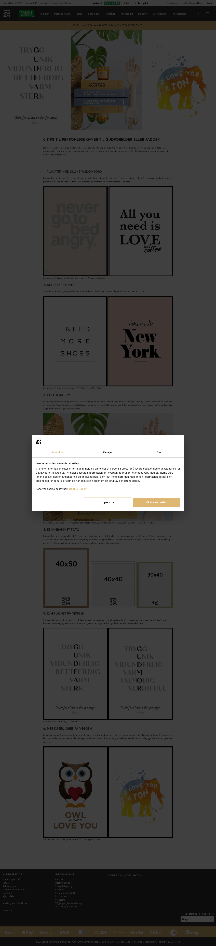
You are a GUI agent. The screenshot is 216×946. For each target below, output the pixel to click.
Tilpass (107, 502)
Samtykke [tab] (57, 452)
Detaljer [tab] (108, 452)
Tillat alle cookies (156, 502)
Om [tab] (158, 452)
